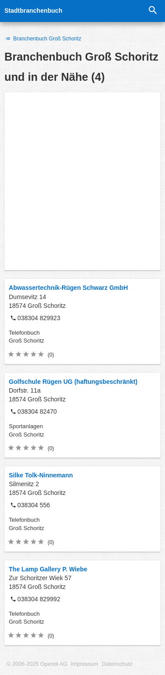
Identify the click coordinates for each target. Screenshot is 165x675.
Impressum (84, 664)
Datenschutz (117, 664)
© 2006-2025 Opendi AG (37, 664)
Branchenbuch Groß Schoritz (42, 39)
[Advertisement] (82, 181)
